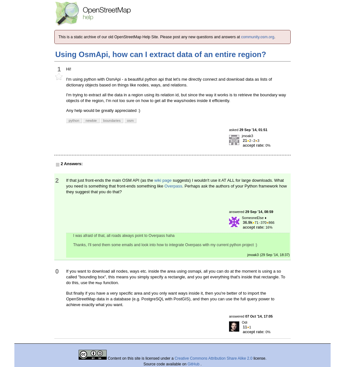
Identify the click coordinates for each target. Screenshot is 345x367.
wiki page (163, 180)
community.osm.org (257, 37)
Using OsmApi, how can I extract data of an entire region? (160, 54)
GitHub (194, 364)
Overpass (173, 186)
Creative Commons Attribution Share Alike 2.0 (213, 358)
